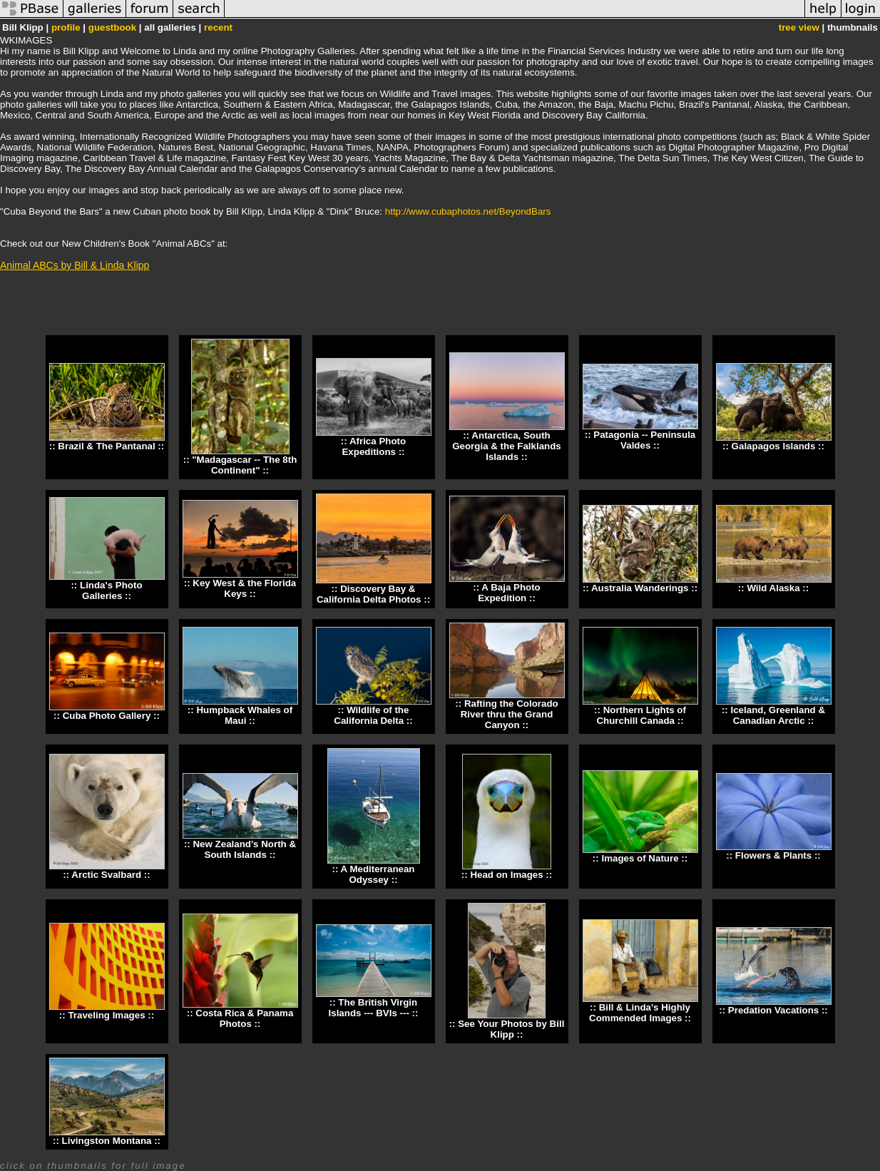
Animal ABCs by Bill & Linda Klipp (74, 265)
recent (218, 27)
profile (66, 27)
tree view (799, 27)
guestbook (112, 27)
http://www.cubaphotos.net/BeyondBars (468, 211)
